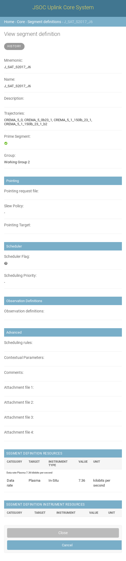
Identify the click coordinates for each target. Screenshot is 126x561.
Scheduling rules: (18, 343)
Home (9, 22)
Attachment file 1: (19, 388)
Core (21, 22)
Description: (14, 98)
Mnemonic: (13, 60)
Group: (10, 155)
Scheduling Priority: (20, 276)
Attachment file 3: (19, 417)
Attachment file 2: (19, 402)
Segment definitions (44, 22)
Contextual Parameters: (24, 358)
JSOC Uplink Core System (63, 7)
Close (63, 533)
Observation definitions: (24, 311)
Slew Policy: (14, 206)
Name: (9, 79)
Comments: (13, 373)
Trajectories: (14, 113)
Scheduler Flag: (17, 257)
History (14, 46)
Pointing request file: (21, 191)
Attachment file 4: (19, 432)
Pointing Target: (17, 225)
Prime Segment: (17, 136)
